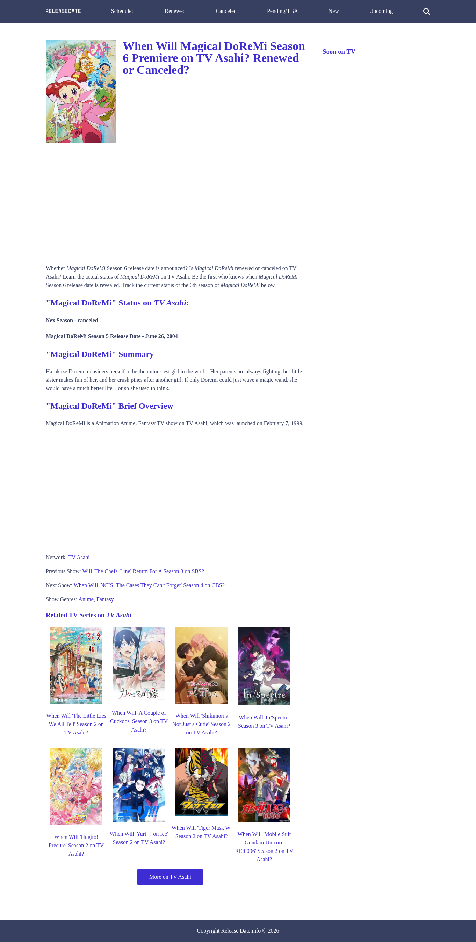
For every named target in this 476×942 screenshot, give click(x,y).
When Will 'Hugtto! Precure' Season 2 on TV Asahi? (76, 845)
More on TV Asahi (170, 877)
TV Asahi (78, 557)
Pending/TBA (282, 11)
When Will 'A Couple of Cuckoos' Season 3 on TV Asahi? (139, 721)
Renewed (175, 11)
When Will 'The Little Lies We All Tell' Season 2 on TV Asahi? (76, 724)
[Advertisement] (177, 201)
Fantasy (105, 599)
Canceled (226, 11)
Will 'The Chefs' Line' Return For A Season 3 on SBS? (143, 571)
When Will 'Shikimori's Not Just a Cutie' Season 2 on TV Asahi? (201, 724)
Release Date (236, 931)
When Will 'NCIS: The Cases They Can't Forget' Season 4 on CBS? (149, 585)
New (334, 11)
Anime (86, 599)
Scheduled (123, 11)
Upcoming (381, 11)
